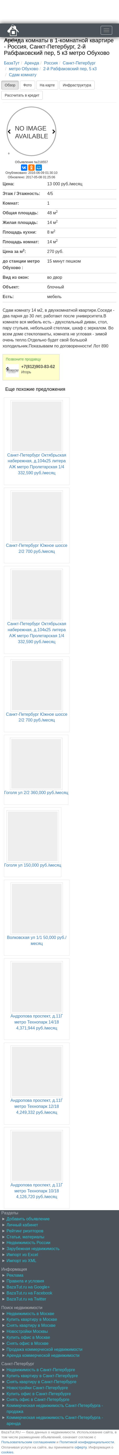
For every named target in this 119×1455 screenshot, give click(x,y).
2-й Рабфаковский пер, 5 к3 (70, 69)
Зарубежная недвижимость (33, 1248)
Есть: (8, 296)
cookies (7, 1452)
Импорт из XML (21, 1260)
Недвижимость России (28, 1242)
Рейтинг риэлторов (25, 1231)
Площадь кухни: (19, 232)
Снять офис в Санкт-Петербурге (38, 1399)
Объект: (11, 287)
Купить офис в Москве (28, 1337)
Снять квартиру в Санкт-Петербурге (41, 1382)
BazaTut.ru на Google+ (28, 1287)
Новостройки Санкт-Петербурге (37, 1388)
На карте (47, 85)
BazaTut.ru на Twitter (26, 1299)
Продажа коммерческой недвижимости (44, 1349)
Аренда (32, 63)
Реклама (15, 1275)
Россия (51, 63)
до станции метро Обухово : (21, 264)
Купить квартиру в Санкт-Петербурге (42, 1376)
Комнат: (11, 203)
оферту (80, 1447)
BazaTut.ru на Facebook (29, 1293)
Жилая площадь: (20, 222)
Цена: (8, 184)
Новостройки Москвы (27, 1331)
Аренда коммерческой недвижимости (43, 1355)
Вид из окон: (16, 277)
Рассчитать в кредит (22, 95)
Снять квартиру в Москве (31, 1325)
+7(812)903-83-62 (38, 366)
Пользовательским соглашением (28, 1442)
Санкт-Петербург (79, 63)
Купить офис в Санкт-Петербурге (39, 1394)
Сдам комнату (22, 75)
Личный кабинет (22, 1225)
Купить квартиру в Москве (32, 1319)
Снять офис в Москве (27, 1343)
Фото (27, 85)
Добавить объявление (28, 1219)
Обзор (10, 85)
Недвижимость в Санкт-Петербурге (41, 1370)
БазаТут (12, 63)
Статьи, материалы (25, 1237)
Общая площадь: (20, 213)
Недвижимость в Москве (30, 1313)
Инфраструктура (77, 85)
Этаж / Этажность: (21, 193)
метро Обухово (23, 69)
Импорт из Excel (22, 1254)
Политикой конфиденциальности (86, 1442)
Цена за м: (14, 251)
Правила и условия (25, 1281)
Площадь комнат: (21, 242)
